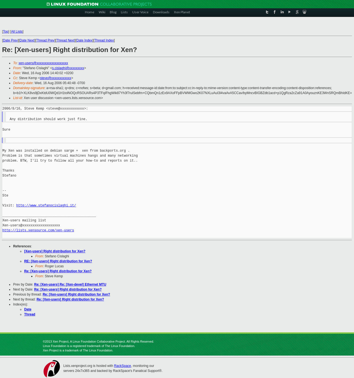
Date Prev (10, 40)
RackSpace (122, 366)
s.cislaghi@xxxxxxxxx (68, 68)
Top (5, 31)
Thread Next (65, 40)
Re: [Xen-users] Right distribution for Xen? (58, 271)
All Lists (16, 31)
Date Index (84, 40)
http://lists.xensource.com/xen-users (38, 230)
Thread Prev (45, 40)
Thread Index (104, 40)
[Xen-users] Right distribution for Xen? (54, 251)
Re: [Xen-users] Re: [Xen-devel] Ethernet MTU (70, 284)
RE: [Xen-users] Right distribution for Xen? (58, 261)
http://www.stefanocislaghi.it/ (46, 205)
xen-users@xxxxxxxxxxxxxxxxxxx (43, 63)
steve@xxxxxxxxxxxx (55, 78)
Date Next (27, 40)
